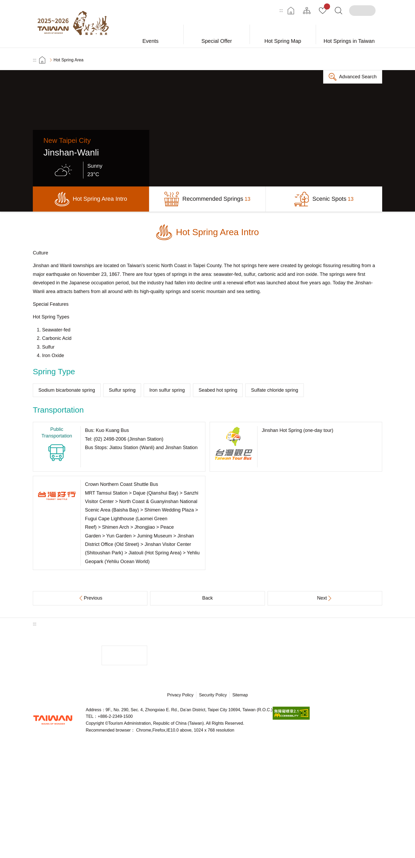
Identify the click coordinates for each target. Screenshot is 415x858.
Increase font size (360, 60)
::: (281, 10)
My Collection (326, 7)
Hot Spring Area (68, 60)
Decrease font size (375, 60)
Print (331, 60)
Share (346, 60)
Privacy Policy (180, 695)
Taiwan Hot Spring (75, 24)
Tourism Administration (53, 720)
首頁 (42, 60)
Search (338, 10)
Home (291, 10)
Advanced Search (358, 76)
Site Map (306, 10)
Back (207, 598)
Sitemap (240, 695)
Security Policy (213, 695)
